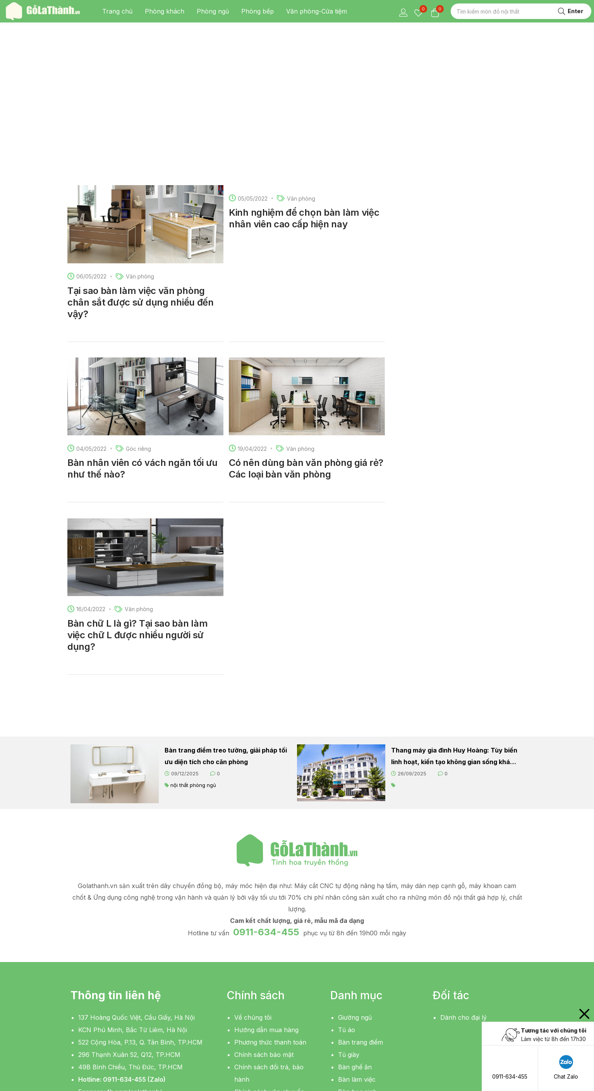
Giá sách (350, 986)
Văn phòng (140, 133)
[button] (99, 988)
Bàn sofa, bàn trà (364, 973)
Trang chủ (117, 11)
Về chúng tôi (252, 874)
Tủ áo (346, 886)
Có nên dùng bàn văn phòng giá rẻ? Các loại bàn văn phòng (306, 325)
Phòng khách (164, 11)
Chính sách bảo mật (264, 911)
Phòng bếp (257, 11)
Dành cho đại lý (463, 874)
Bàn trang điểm (360, 899)
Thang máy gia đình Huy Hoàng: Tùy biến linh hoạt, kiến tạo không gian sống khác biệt (454, 613)
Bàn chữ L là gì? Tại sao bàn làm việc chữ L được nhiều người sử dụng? (137, 491)
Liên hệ (245, 961)
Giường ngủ (355, 874)
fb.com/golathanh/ (134, 948)
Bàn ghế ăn (355, 924)
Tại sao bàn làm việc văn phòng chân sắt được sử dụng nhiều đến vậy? (140, 159)
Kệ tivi (346, 961)
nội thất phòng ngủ (193, 642)
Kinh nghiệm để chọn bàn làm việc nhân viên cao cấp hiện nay (304, 75)
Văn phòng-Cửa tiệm (316, 11)
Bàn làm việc (357, 936)
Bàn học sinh (357, 948)
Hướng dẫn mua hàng (266, 886)
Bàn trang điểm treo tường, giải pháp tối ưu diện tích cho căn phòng (226, 612)
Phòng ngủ (213, 11)
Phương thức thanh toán (270, 899)
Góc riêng (138, 305)
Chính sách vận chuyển (269, 948)
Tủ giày (348, 911)
